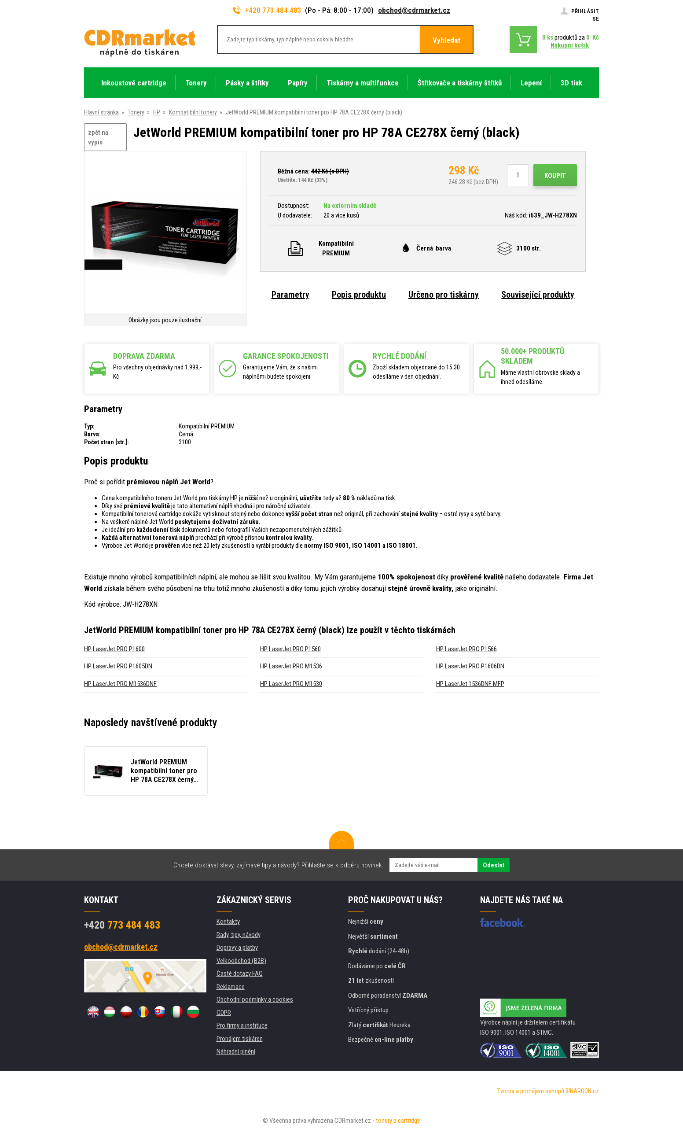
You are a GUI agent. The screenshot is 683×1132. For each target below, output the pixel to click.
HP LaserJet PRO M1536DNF (120, 684)
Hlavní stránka (101, 112)
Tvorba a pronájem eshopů (530, 1091)
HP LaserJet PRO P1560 (290, 649)
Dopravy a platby (237, 947)
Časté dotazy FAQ (240, 973)
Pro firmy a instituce (242, 1025)
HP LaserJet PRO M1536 (291, 666)
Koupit (555, 176)
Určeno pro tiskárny (443, 294)
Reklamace (231, 987)
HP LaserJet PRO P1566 (466, 649)
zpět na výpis (98, 138)
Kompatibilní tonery (193, 112)
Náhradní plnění (236, 1051)
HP (156, 112)
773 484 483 (122, 925)
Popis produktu (359, 294)
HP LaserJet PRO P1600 (114, 649)
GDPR (224, 1013)
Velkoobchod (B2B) (241, 961)
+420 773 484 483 (267, 10)
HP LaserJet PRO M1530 (291, 684)
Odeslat (493, 865)
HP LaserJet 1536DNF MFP (470, 684)
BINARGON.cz (582, 1091)
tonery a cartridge (398, 1121)
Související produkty (537, 294)
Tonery (136, 112)
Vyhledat (446, 40)
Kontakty (228, 922)
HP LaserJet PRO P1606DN (470, 666)
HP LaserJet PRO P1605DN (118, 666)
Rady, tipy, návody (239, 935)
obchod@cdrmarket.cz (414, 10)
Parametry (290, 294)
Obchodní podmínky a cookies (255, 999)
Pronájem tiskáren (240, 1039)
